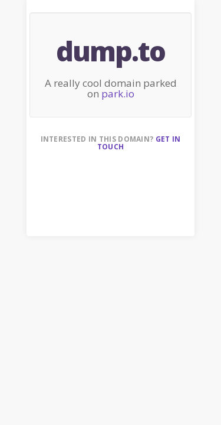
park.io (117, 93)
